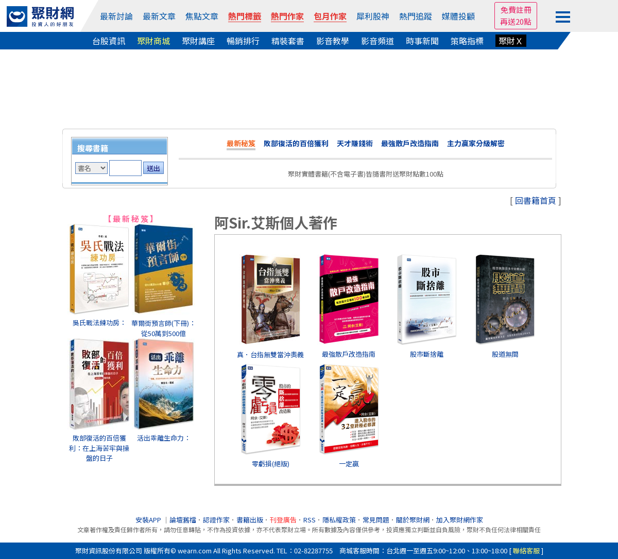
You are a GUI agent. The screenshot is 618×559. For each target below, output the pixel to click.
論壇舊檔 (182, 520)
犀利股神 (372, 16)
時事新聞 (422, 40)
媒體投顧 (458, 16)
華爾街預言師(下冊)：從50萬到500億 (163, 328)
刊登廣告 (283, 520)
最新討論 (116, 16)
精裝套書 (287, 40)
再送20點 (515, 21)
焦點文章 (201, 16)
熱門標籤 (244, 16)
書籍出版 (249, 520)
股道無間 (505, 354)
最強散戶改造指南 (410, 143)
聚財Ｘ (511, 40)
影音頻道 (377, 40)
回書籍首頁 (535, 200)
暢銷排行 (243, 40)
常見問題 (376, 520)
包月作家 (330, 16)
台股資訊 (108, 40)
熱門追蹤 (415, 16)
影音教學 (332, 40)
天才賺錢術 (355, 143)
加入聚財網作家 (459, 520)
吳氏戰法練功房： (99, 322)
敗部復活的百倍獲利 (296, 143)
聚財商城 (153, 40)
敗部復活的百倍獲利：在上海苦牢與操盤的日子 (99, 448)
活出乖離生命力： (164, 438)
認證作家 (216, 520)
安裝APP (149, 520)
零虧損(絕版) (270, 463)
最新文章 (159, 16)
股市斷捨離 (426, 354)
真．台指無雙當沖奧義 (270, 354)
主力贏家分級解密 (476, 143)
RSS (309, 520)
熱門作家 (287, 16)
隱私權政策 (339, 520)
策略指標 (467, 40)
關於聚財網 (413, 520)
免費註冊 (516, 9)
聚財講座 (198, 40)
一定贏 (349, 463)
